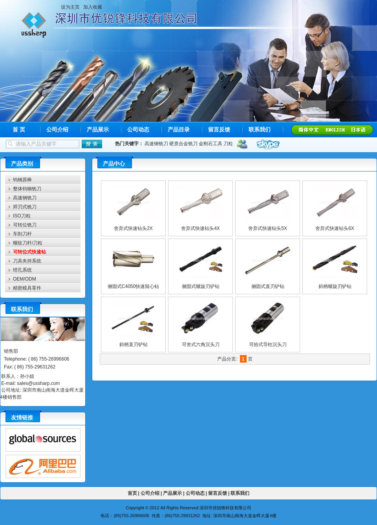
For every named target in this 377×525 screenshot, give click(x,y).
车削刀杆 (22, 233)
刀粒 (228, 143)
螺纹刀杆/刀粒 (27, 242)
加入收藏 (92, 7)
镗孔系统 (22, 269)
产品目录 (179, 129)
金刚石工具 (210, 143)
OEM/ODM (24, 278)
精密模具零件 (27, 287)
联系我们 (260, 129)
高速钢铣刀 (156, 143)
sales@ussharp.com (38, 383)
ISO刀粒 (22, 215)
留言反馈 (219, 129)
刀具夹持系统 (27, 260)
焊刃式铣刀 (25, 206)
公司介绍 (57, 129)
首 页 (19, 129)
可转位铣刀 (25, 224)
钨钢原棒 (22, 179)
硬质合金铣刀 (183, 143)
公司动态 (138, 129)
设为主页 (70, 7)
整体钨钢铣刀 (27, 188)
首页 (132, 493)
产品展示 (98, 129)
